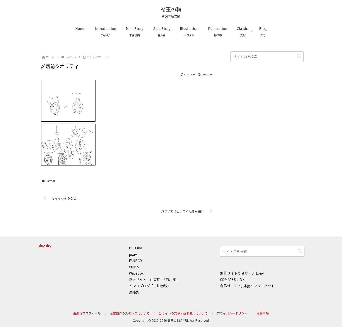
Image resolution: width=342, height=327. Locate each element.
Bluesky (44, 245)
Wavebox (136, 273)
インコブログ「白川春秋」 (150, 285)
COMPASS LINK (232, 279)
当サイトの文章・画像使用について (183, 313)
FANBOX (135, 260)
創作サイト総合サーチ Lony (242, 273)
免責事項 (262, 313)
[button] (299, 56)
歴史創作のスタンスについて (129, 313)
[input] (267, 56)
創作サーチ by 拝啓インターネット (247, 285)
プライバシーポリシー (232, 313)
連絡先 (134, 292)
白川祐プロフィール (87, 313)
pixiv (133, 254)
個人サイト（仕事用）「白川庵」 (154, 279)
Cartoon (49, 181)
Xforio (134, 267)
